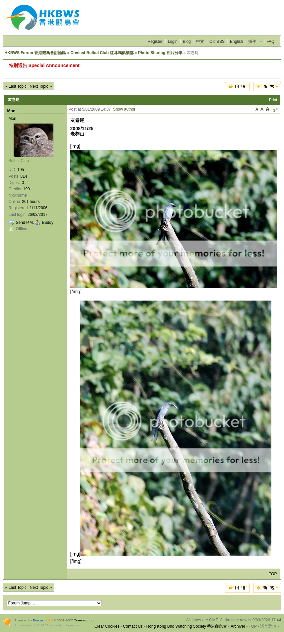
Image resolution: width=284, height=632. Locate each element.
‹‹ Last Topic (16, 86)
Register (155, 41)
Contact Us (133, 626)
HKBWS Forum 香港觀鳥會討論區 (35, 52)
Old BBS (217, 41)
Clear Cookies (107, 626)
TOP (273, 574)
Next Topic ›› (41, 86)
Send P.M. (25, 222)
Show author (124, 109)
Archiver (238, 626)
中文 (200, 41)
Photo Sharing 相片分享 (160, 52)
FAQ (270, 41)
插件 (252, 41)
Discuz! (38, 620)
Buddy (47, 222)
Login (173, 41)
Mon (11, 111)
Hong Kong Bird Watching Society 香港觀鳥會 (186, 626)
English (236, 41)
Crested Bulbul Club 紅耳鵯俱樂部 (102, 52)
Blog (187, 41)
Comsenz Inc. (84, 620)
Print (273, 100)
